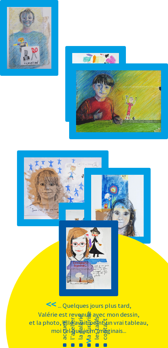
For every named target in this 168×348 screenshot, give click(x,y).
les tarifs (96, 328)
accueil (64, 330)
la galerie (80, 327)
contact (104, 329)
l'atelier (72, 328)
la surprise (88, 325)
